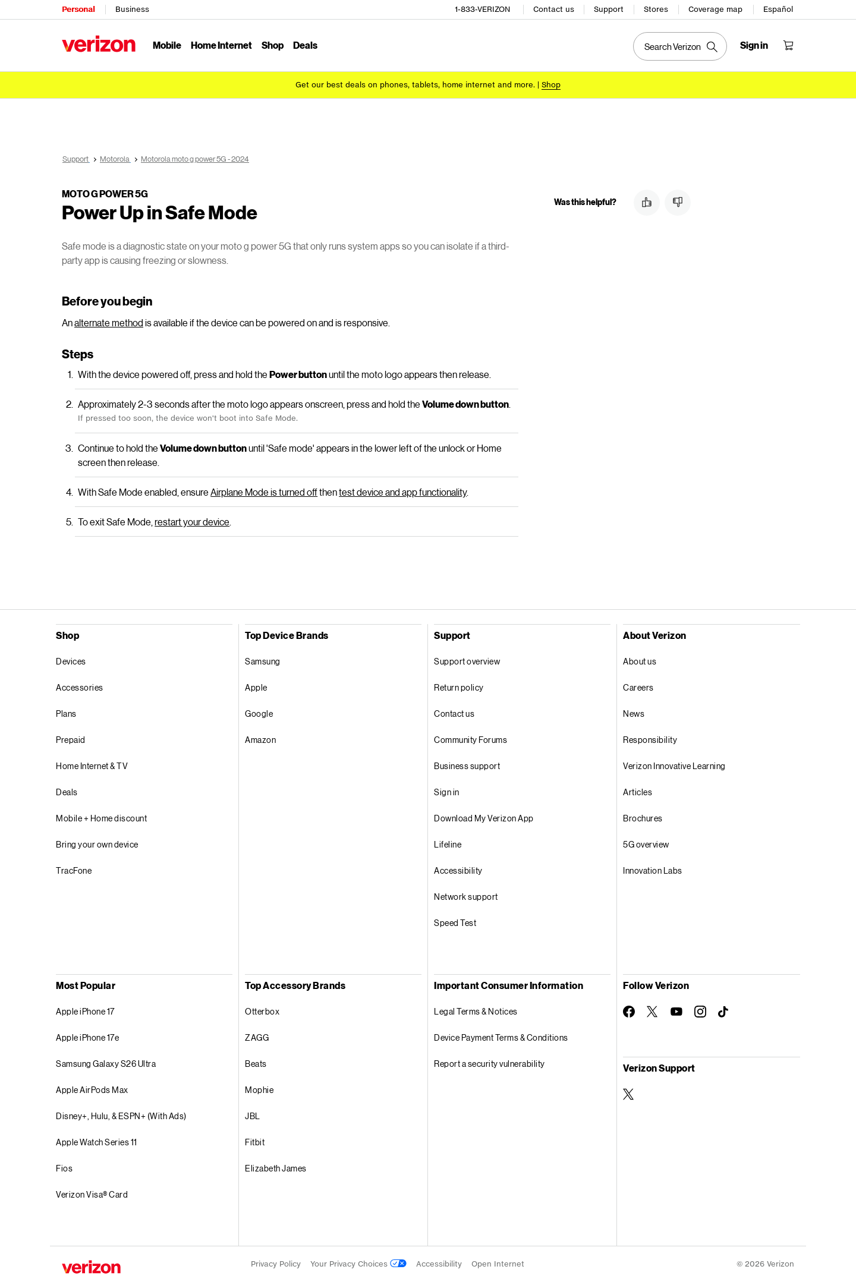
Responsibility (650, 740)
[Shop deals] (551, 84)
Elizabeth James (276, 1168)
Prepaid (71, 740)
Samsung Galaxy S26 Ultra (106, 1064)
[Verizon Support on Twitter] (629, 1094)
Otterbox (262, 1011)
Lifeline (447, 844)
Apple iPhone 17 (85, 1011)
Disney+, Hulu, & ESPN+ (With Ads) (121, 1116)
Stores (656, 9)
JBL (252, 1116)
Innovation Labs (652, 870)
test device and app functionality (403, 491)
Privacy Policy (276, 1263)
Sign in (447, 792)
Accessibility (458, 870)
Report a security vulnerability (489, 1064)
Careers (638, 687)
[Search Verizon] (680, 46)
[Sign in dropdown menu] (754, 45)
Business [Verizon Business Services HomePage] (132, 9)
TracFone (74, 870)
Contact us (553, 9)
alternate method (108, 322)
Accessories (79, 687)
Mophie (259, 1090)
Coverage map (715, 9)
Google (259, 713)
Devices (71, 661)
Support (609, 9)
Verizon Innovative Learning (674, 766)
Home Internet (221, 45)
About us (639, 661)
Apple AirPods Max (92, 1090)
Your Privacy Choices (358, 1263)
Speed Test (455, 923)
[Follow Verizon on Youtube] (676, 1012)
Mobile (167, 45)
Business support (467, 766)
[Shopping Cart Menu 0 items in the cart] (788, 45)
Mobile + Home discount (101, 818)
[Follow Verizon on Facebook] (629, 1012)
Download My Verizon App (484, 818)
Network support (466, 897)
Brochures (643, 818)
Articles (637, 792)
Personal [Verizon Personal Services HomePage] (78, 9)
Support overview (467, 661)
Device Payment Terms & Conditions (501, 1037)
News (633, 713)
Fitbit (255, 1142)
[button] (647, 203)
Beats (256, 1064)
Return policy (459, 687)
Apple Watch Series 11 (96, 1142)
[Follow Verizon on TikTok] (724, 1012)
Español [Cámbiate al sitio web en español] (778, 9)
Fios (64, 1168)
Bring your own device (97, 844)
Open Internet (497, 1263)
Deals (67, 792)
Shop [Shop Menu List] (273, 45)
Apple (256, 687)
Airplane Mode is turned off (263, 491)
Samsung (263, 661)
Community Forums (470, 740)
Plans (66, 713)
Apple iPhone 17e (87, 1037)
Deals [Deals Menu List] (305, 45)
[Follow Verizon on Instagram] (700, 1012)
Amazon (260, 740)
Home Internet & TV (92, 766)
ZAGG (257, 1037)
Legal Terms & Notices (476, 1011)
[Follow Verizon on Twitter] (653, 1012)
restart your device (192, 521)
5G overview (646, 844)
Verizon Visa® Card (92, 1194)
